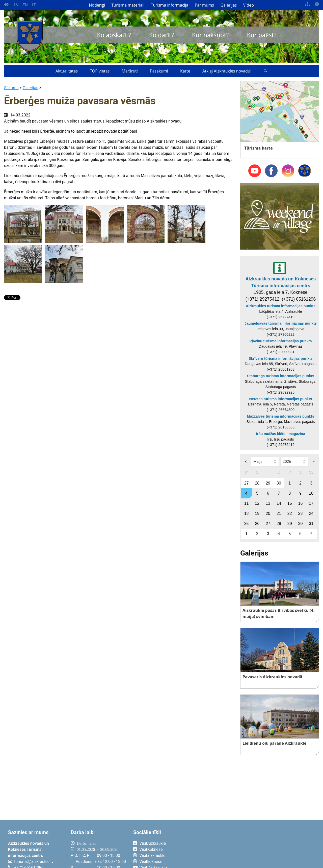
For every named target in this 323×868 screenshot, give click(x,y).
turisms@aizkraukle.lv (33, 861)
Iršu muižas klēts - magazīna (280, 434)
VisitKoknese (151, 849)
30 (279, 483)
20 (268, 513)
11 (246, 503)
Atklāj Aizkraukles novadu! (226, 71)
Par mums (204, 5)
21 (279, 513)
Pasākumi (159, 71)
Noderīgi (97, 5)
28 (257, 483)
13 (268, 503)
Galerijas (229, 5)
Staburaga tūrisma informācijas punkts (280, 376)
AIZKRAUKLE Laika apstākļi (255, 847)
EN (25, 5)
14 (279, 503)
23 (300, 513)
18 (246, 513)
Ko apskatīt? (114, 35)
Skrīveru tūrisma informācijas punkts (281, 358)
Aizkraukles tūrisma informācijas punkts (280, 306)
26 (257, 523)
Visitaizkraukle (152, 855)
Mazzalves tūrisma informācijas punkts (280, 416)
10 (311, 493)
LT (34, 5)
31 (311, 523)
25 (246, 523)
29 (268, 483)
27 (246, 483)
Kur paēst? (261, 35)
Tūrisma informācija (169, 5)
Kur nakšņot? (210, 35)
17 (311, 503)
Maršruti (130, 71)
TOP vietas (100, 71)
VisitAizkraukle (152, 843)
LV (16, 5)
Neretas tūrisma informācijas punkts (280, 399)
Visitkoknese (150, 861)
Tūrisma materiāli (128, 5)
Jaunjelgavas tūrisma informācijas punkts (281, 323)
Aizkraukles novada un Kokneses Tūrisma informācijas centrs (281, 282)
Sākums (11, 87)
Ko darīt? (161, 35)
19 (257, 513)
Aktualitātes (67, 71)
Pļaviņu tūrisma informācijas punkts (280, 341)
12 (257, 503)
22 (289, 513)
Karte (185, 71)
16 (300, 503)
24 (311, 513)
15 (289, 503)
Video (248, 5)
